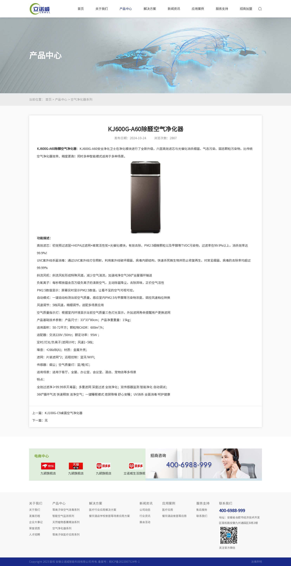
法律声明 (256, 561)
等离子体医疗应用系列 (66, 534)
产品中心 (126, 8)
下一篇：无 (40, 420)
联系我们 (201, 516)
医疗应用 (167, 509)
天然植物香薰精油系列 (66, 522)
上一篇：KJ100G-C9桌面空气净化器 (57, 413)
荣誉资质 (34, 528)
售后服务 (201, 509)
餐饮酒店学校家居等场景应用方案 (109, 516)
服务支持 (222, 8)
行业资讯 (144, 516)
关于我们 (101, 8)
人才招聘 (34, 534)
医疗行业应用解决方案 (102, 509)
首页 (81, 8)
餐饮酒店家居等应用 (174, 516)
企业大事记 (36, 522)
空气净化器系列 (81, 99)
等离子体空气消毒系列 (66, 509)
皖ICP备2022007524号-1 (124, 561)
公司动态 (144, 509)
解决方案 (150, 8)
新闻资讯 (174, 8)
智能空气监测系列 (63, 516)
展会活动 (144, 522)
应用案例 (198, 8)
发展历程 (34, 516)
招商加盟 (246, 8)
